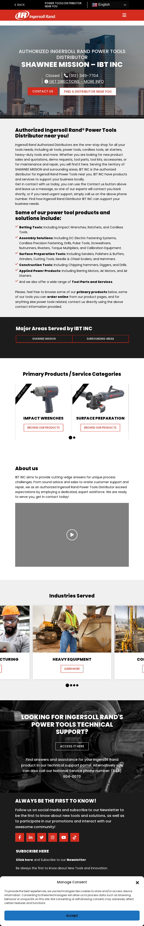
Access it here (72, 746)
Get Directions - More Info (74, 81)
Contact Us (42, 91)
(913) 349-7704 (81, 75)
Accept (72, 915)
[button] (137, 882)
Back (19, 5)
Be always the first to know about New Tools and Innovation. (62, 868)
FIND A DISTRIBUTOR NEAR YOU (88, 91)
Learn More (72, 668)
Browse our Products (43, 427)
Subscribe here (32, 851)
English (101, 4)
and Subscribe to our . (51, 859)
